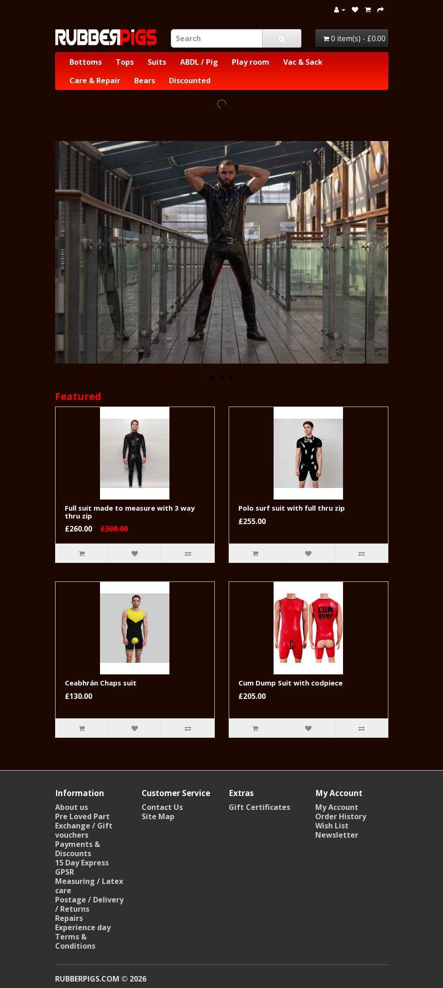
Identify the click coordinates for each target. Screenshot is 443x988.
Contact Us (162, 807)
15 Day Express (82, 863)
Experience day (83, 927)
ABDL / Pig (199, 62)
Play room (250, 62)
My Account (336, 807)
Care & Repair (94, 80)
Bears (144, 80)
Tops (125, 62)
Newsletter (336, 835)
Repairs (69, 918)
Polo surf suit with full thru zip (291, 508)
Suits (157, 62)
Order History (340, 816)
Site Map (158, 816)
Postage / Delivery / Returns (89, 904)
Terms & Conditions (75, 941)
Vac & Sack (303, 62)
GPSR (64, 872)
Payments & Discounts (77, 848)
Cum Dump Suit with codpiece (290, 682)
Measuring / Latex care (89, 885)
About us (71, 807)
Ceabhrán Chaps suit (101, 682)
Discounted (190, 80)
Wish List (332, 826)
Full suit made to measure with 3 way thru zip (130, 511)
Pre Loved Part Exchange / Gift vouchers (83, 825)
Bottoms (85, 62)
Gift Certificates (259, 807)
